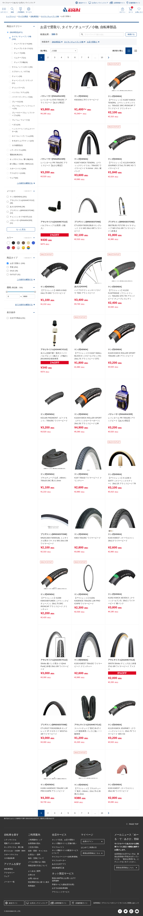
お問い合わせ (33, 878)
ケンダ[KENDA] (18, 197)
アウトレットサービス (60, 892)
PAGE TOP (133, 824)
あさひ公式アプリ (59, 864)
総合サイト (83, 3)
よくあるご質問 (34, 871)
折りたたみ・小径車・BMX (14, 851)
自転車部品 (34, 16)
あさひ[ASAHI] (17, 207)
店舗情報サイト (134, 3)
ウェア (6, 876)
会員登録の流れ (34, 843)
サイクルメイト (58, 847)
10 (102, 57)
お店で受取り (17, 263)
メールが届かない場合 (37, 862)
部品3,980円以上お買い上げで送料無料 (64, 879)
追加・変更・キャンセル (37, 851)
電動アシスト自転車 (12, 843)
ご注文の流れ (33, 847)
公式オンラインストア (100, 3)
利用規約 (31, 886)
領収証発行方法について (37, 866)
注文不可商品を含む (18, 318)
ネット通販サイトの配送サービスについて (65, 851)
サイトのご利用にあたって (129, 903)
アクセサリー (9, 873)
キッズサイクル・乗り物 (13, 847)
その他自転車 (9, 858)
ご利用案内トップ (35, 840)
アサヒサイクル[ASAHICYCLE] (22, 201)
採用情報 (96, 903)
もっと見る (21, 229)
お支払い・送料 (34, 855)
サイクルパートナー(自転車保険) (65, 857)
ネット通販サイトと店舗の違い (64, 843)
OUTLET (15, 274)
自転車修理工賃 (58, 868)
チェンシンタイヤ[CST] (21, 217)
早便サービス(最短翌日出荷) (63, 884)
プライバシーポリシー (110, 903)
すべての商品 (23, 16)
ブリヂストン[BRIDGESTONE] (22, 211)
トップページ (11, 16)
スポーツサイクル (11, 855)
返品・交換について (36, 858)
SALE (14, 271)
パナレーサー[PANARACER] (21, 221)
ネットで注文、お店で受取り (63, 840)
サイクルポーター (59, 860)
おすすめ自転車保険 (60, 888)
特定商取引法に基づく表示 (38, 882)
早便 (14, 267)
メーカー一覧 (9, 882)
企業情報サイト (119, 3)
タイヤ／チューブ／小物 (50, 16)
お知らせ (31, 875)
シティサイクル (10, 840)
